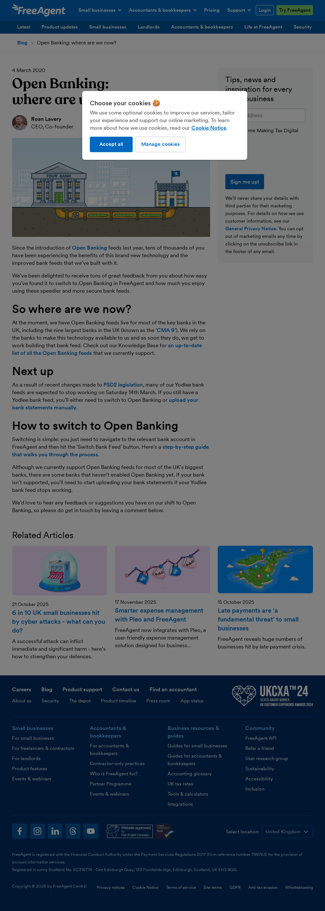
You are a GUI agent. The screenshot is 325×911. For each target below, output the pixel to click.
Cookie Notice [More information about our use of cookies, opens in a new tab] (208, 128)
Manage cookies (160, 144)
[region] (164, 125)
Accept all (111, 144)
